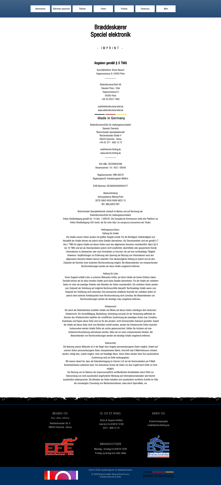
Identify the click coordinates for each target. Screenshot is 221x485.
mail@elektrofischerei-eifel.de (110, 106)
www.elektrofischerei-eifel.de (110, 110)
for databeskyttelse (123, 470)
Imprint (92, 470)
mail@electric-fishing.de (110, 149)
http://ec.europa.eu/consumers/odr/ (128, 222)
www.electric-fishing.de (110, 153)
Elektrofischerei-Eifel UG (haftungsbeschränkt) (110, 215)
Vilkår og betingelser (105, 470)
